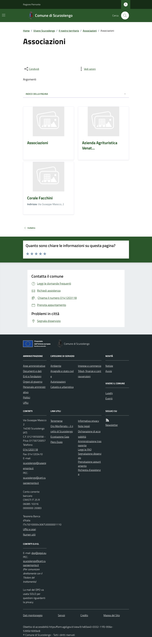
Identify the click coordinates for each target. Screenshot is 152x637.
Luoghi (109, 393)
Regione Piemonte (31, 4)
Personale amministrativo (34, 389)
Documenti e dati (32, 371)
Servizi (61, 615)
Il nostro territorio (69, 31)
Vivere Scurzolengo (44, 31)
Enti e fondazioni (32, 376)
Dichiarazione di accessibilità (89, 434)
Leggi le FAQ (85, 449)
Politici (26, 397)
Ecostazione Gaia (60, 437)
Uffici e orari (29, 529)
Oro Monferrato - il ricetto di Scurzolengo (62, 428)
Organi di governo (32, 382)
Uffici (25, 403)
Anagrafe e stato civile (62, 373)
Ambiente (56, 366)
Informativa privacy (88, 421)
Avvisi (108, 371)
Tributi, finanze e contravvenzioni (89, 373)
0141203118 (30, 449)
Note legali (84, 426)
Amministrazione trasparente (89, 443)
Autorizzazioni (58, 382)
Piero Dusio (57, 442)
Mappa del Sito (111, 615)
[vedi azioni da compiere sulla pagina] (87, 69)
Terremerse (57, 421)
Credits (84, 615)
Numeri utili (29, 534)
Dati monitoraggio (32, 615)
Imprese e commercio (89, 366)
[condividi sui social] (31, 69)
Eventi (109, 398)
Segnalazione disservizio (89, 456)
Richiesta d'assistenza (89, 472)
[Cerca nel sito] (123, 15)
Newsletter (111, 425)
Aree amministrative (34, 366)
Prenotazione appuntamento (89, 464)
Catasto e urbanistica (62, 387)
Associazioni (90, 31)
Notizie (109, 366)
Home (26, 31)
